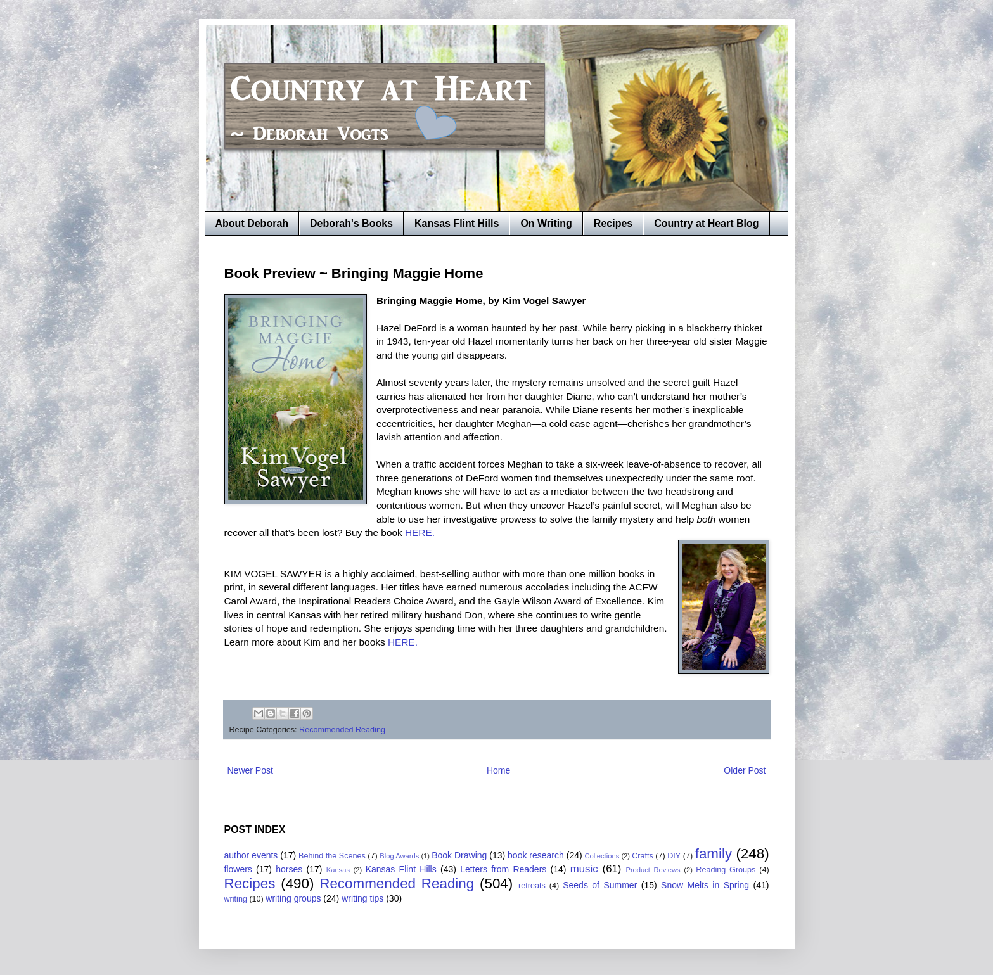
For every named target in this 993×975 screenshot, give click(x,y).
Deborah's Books (351, 223)
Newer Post (250, 770)
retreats (532, 885)
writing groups (293, 898)
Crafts (642, 855)
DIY (674, 855)
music (584, 869)
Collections (602, 856)
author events (251, 855)
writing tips (362, 898)
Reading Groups (725, 869)
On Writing (546, 223)
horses (289, 869)
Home (498, 770)
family (713, 854)
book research (536, 855)
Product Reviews (652, 870)
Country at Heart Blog (706, 223)
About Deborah (252, 223)
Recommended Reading (342, 729)
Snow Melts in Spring (705, 885)
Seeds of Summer (600, 885)
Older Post (745, 770)
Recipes (613, 223)
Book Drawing (459, 855)
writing (235, 899)
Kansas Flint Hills (456, 223)
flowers (238, 869)
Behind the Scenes (332, 855)
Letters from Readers (503, 869)
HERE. (420, 532)
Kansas (338, 870)
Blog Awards (399, 856)
